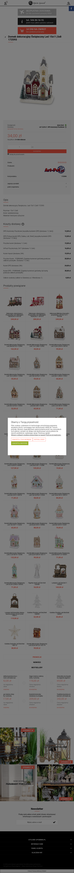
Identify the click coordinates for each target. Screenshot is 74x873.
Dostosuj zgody (39, 439)
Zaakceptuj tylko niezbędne (21, 439)
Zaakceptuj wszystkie (19, 443)
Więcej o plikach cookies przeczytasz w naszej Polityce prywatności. (36, 435)
